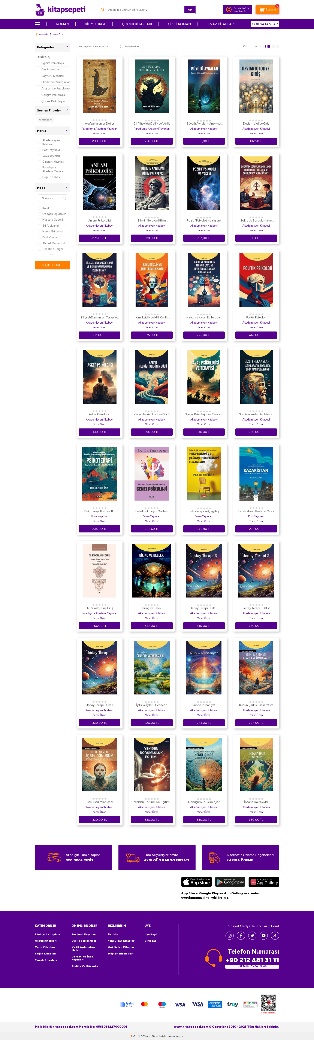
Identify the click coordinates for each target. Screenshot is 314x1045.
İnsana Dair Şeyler (256, 802)
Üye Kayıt (151, 934)
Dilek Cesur (47, 237)
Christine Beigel (50, 249)
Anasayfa (41, 34)
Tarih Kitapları (45, 947)
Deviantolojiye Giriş (256, 123)
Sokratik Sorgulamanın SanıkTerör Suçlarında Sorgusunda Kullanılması (256, 221)
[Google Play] (230, 882)
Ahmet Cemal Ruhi (52, 243)
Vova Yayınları (49, 156)
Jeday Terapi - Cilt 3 (203, 608)
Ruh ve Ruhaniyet (204, 705)
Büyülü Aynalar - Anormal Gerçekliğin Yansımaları (204, 124)
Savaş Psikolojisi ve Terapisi (204, 414)
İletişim (113, 934)
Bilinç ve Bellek (151, 608)
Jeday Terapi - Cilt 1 (99, 705)
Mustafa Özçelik (50, 219)
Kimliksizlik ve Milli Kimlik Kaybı (152, 318)
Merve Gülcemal (50, 231)
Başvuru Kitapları (52, 76)
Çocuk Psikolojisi (53, 101)
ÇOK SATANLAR (265, 24)
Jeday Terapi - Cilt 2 (256, 608)
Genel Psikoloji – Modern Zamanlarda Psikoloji (151, 511)
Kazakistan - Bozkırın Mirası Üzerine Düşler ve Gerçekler (256, 511)
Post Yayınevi (49, 150)
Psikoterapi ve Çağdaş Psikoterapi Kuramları (204, 511)
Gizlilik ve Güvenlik (85, 966)
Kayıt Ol (242, 11)
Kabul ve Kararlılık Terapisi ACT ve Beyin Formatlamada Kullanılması (204, 318)
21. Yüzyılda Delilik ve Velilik (152, 123)
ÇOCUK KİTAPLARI (137, 24)
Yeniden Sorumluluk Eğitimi (151, 802)
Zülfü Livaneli (48, 225)
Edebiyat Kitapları (47, 934)
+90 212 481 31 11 (252, 960)
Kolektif (45, 208)
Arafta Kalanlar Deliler (99, 123)
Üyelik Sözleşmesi (84, 940)
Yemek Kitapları (46, 960)
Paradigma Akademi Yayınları (51, 169)
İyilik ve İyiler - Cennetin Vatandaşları (151, 705)
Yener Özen (99, 133)
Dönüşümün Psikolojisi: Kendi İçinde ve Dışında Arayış (204, 802)
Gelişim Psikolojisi (53, 95)
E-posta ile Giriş (241, 8)
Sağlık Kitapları (45, 953)
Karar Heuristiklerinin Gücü (152, 414)
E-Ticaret (146, 1040)
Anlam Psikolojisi (99, 220)
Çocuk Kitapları (46, 940)
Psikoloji (44, 57)
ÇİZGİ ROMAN (179, 24)
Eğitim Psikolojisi (52, 63)
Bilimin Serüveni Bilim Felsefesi (152, 221)
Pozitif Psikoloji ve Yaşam (204, 220)
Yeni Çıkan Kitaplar (121, 940)
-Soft (136, 1040)
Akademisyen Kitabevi (49, 142)
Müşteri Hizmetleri (120, 953)
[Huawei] (263, 882)
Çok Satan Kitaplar (121, 947)
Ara (186, 9)
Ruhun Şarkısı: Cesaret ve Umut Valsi (256, 705)
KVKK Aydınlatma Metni (83, 949)
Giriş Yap (151, 940)
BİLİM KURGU (95, 24)
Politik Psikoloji (256, 317)
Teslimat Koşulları (84, 934)
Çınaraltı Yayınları (51, 161)
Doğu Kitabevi (49, 177)
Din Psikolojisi (50, 69)
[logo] (60, 9)
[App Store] (196, 882)
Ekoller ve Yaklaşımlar (55, 82)
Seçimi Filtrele (52, 265)
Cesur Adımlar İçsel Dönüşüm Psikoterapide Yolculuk (99, 802)
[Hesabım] (229, 9)
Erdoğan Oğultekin (52, 214)
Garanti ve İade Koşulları (82, 958)
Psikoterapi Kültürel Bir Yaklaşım (99, 511)
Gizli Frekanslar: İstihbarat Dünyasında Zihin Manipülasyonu (256, 415)
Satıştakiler (129, 46)
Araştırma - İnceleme (55, 88)
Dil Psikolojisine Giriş (99, 608)
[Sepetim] (267, 9)
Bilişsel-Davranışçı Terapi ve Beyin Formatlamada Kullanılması (99, 318)
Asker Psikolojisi (99, 414)
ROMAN (62, 24)
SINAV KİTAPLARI (221, 24)
